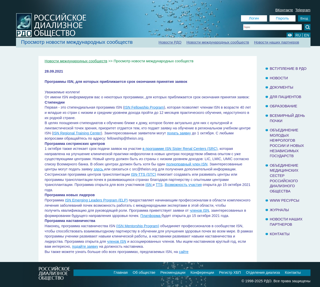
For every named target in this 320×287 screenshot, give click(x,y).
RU (298, 35)
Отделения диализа (263, 272)
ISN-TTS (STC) (143, 174)
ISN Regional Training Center (77, 133)
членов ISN (199, 210)
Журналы (279, 210)
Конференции (202, 272)
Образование (283, 106)
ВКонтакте (284, 10)
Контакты (280, 234)
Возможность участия (183, 185)
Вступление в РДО (288, 69)
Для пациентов (285, 97)
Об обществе (144, 272)
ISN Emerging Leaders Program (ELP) (96, 200)
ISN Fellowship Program (144, 107)
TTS (159, 185)
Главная (121, 272)
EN (306, 35)
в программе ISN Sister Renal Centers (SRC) (180, 149)
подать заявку (179, 133)
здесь (99, 169)
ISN (149, 185)
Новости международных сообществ (217, 42)
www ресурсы (284, 200)
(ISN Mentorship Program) (137, 226)
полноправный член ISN (187, 164)
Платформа (151, 216)
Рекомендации (172, 272)
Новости (279, 78)
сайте (184, 252)
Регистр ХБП (230, 272)
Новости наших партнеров (276, 42)
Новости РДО (169, 42)
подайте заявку (85, 246)
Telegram (302, 10)
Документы (281, 87)
